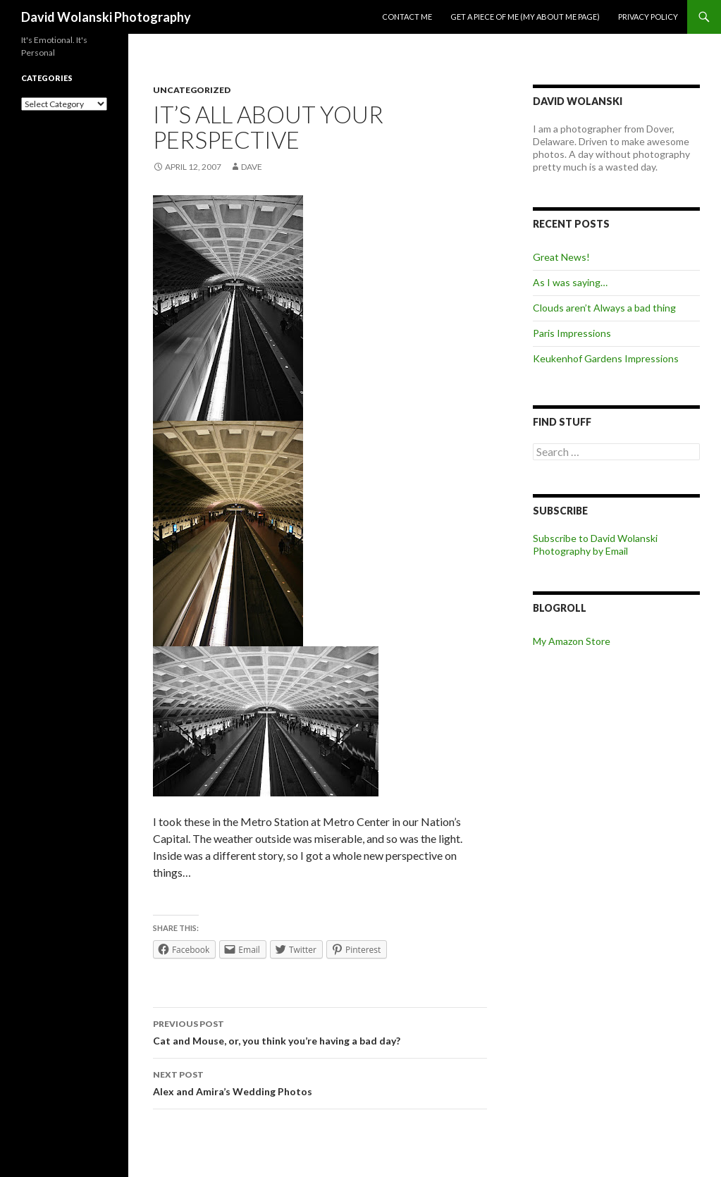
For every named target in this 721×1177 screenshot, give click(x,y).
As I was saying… (570, 282)
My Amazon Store (571, 641)
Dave (251, 166)
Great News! (561, 257)
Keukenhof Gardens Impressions (606, 358)
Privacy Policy (648, 16)
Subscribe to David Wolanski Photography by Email (595, 544)
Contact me (407, 16)
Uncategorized (191, 90)
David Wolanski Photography (106, 17)
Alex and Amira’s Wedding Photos (320, 1081)
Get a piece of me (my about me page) (525, 16)
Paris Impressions (572, 333)
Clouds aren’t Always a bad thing (604, 308)
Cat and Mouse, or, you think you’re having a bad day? (320, 1031)
